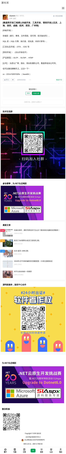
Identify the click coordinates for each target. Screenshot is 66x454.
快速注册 (36, 93)
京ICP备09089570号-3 (33, 437)
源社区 (38, 433)
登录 (28, 93)
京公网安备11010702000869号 (33, 440)
